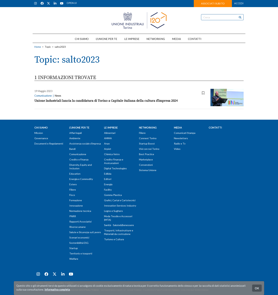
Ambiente (74, 138)
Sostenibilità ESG (78, 242)
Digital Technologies (115, 168)
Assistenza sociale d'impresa (85, 143)
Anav (107, 143)
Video (177, 148)
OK (257, 288)
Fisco (72, 194)
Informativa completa (57, 289)
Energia (108, 184)
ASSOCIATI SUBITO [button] (213, 3)
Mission (38, 132)
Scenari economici (79, 237)
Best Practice (146, 154)
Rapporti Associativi (80, 221)
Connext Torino (148, 138)
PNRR (72, 216)
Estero (73, 184)
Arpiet (107, 148)
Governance (41, 138)
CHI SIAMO (82, 38)
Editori (107, 178)
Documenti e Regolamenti (48, 143)
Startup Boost (147, 143)
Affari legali (75, 132)
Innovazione (76, 205)
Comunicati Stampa (184, 132)
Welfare (73, 258)
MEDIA (176, 38)
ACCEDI (239, 3)
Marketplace (146, 159)
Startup (73, 248)
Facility (108, 189)
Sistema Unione (147, 170)
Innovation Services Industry (120, 205)
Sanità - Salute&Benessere (119, 225)
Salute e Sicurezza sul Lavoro (85, 232)
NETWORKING (155, 38)
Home (37, 46)
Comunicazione (77, 154)
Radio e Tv (179, 143)
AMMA (108, 138)
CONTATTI (194, 38)
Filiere (72, 189)
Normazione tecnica (80, 210)
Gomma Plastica (113, 194)
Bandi (72, 148)
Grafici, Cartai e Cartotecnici (119, 200)
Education (74, 173)
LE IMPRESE (131, 38)
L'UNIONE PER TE (106, 38)
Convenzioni (146, 164)
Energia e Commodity (81, 178)
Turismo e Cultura (114, 239)
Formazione (75, 200)
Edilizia (107, 173)
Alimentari (109, 132)
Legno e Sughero (113, 210)
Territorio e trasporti (80, 253)
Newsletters (181, 138)
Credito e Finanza (78, 159)
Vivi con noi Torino (149, 148)
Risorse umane (77, 226)
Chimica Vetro (112, 154)
